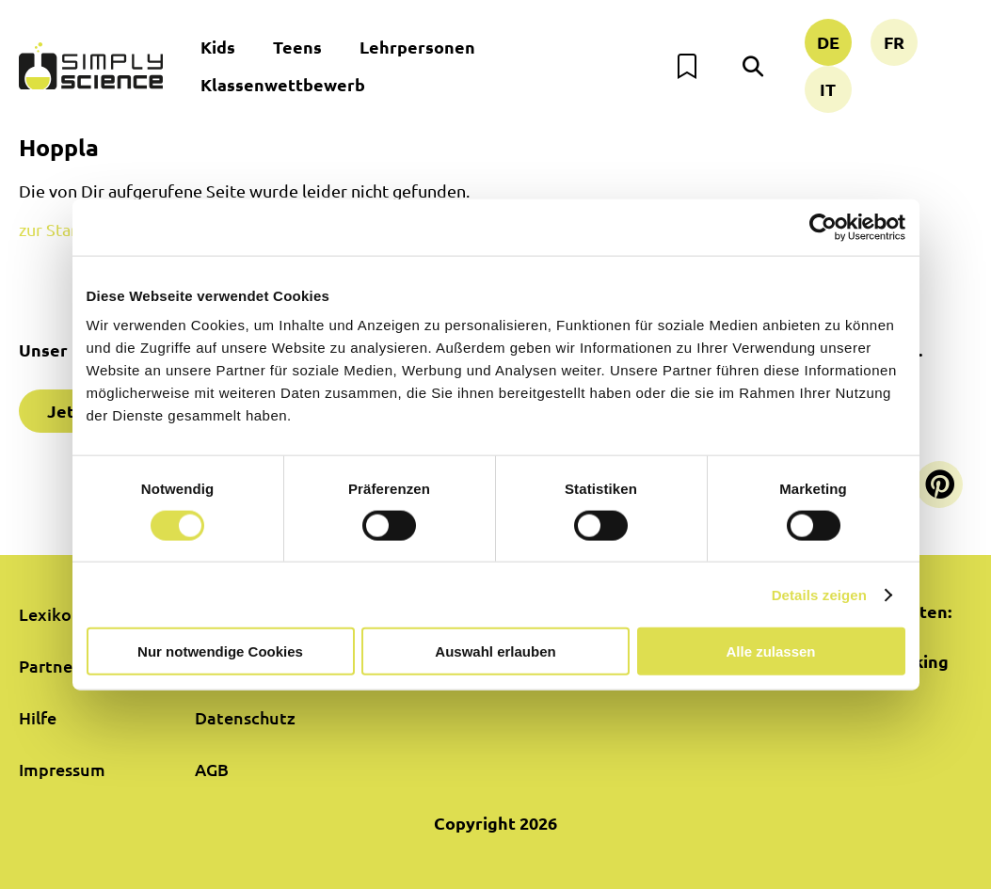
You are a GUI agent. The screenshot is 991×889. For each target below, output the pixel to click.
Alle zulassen (770, 651)
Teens (297, 46)
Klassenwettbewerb (282, 84)
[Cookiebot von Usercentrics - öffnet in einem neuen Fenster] (823, 227)
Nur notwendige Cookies (220, 651)
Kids (217, 46)
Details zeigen (819, 594)
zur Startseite (70, 229)
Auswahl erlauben (495, 651)
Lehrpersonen (417, 46)
